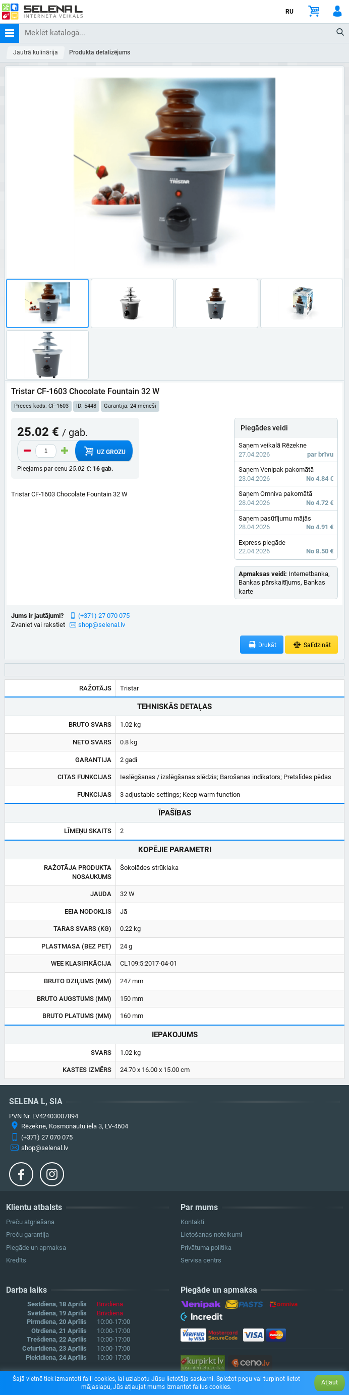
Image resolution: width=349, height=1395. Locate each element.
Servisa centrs (201, 1260)
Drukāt (262, 645)
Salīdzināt (311, 645)
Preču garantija (27, 1234)
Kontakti (192, 1222)
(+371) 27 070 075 (104, 615)
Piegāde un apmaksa (36, 1247)
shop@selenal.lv (101, 624)
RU (289, 11)
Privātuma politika (206, 1247)
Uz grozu (103, 451)
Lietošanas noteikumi (211, 1234)
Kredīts (16, 1260)
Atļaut (329, 1382)
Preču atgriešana (30, 1222)
